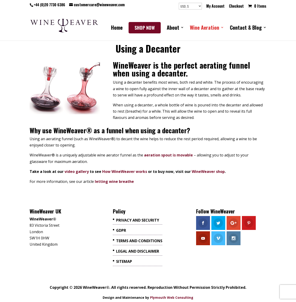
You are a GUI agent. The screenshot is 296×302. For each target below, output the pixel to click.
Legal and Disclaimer (137, 251)
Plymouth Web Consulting (171, 297)
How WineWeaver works (124, 171)
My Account (215, 6)
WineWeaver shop (208, 171)
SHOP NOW (145, 27)
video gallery (77, 171)
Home (117, 28)
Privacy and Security (137, 220)
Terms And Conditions (139, 240)
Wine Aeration (204, 28)
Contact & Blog (246, 28)
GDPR (121, 230)
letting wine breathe (114, 181)
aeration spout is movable (168, 155)
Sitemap (124, 261)
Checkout (236, 6)
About (173, 28)
